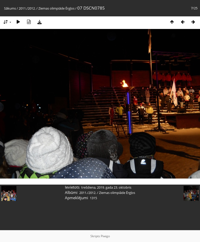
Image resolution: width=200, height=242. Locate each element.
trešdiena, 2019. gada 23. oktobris (106, 187)
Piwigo (105, 236)
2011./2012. (27, 8)
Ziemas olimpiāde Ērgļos (56, 8)
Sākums (10, 8)
